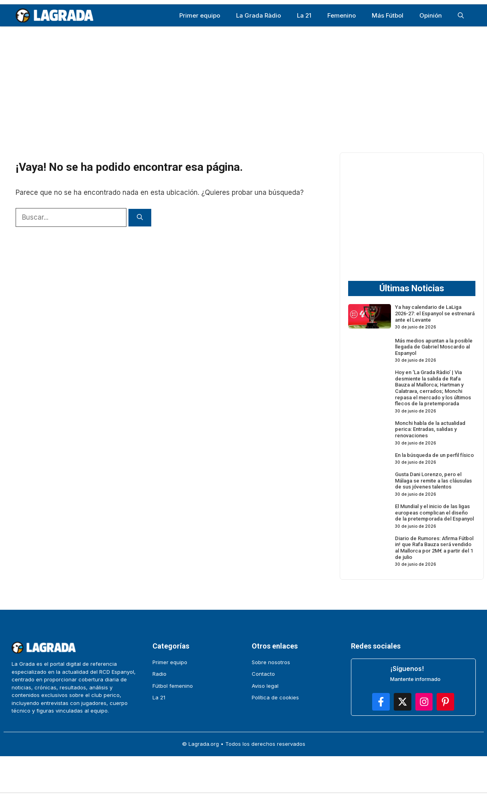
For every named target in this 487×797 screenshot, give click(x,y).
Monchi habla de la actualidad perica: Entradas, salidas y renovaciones (430, 429)
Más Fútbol (387, 15)
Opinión (430, 15)
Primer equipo (199, 15)
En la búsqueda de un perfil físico (434, 455)
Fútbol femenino (172, 686)
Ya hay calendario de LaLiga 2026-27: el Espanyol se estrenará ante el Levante (435, 313)
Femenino (341, 15)
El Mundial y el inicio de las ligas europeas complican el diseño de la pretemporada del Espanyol (434, 512)
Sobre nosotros (271, 662)
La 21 (304, 15)
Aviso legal (265, 686)
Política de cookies (275, 697)
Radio (159, 674)
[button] (461, 15)
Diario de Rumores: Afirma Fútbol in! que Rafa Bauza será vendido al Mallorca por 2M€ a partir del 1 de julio (434, 547)
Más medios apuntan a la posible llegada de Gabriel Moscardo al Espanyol (434, 347)
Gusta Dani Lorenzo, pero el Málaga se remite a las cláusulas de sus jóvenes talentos (433, 480)
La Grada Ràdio (258, 15)
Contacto (263, 674)
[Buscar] (139, 218)
